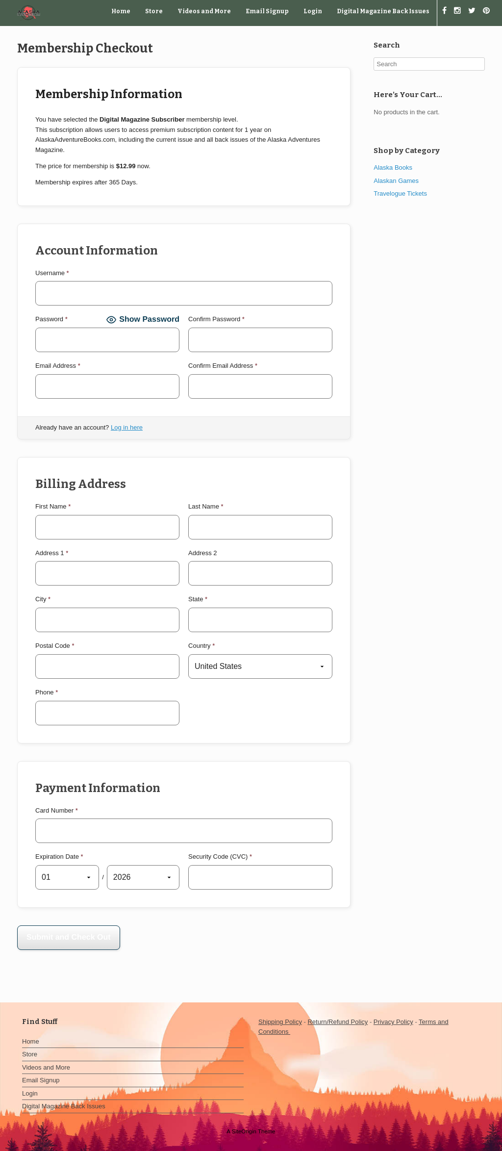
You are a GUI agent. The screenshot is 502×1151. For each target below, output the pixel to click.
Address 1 (51, 553)
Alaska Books (393, 167)
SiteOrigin (243, 1131)
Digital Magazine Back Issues (383, 11)
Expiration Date (59, 856)
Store (154, 11)
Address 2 (202, 553)
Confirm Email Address (222, 365)
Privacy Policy (393, 1021)
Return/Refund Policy (337, 1021)
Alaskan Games (396, 180)
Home (120, 11)
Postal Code (55, 645)
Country (201, 645)
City (42, 599)
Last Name (206, 506)
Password (51, 319)
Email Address (57, 365)
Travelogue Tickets (400, 193)
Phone (46, 692)
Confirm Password (216, 319)
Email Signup (267, 11)
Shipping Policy (280, 1021)
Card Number (56, 810)
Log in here (127, 427)
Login (312, 11)
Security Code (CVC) (220, 856)
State (197, 599)
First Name (53, 506)
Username (52, 273)
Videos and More (204, 11)
